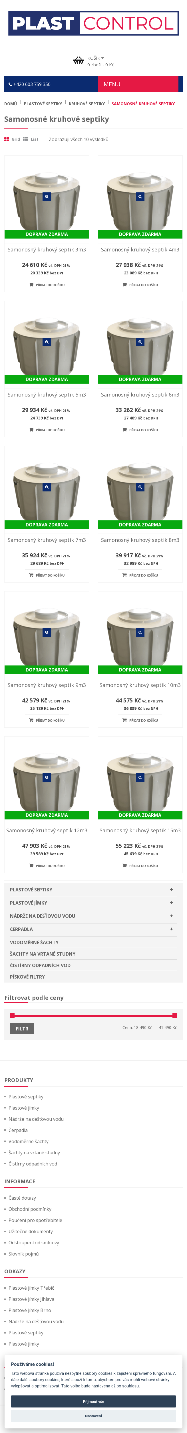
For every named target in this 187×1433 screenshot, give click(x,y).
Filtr (22, 1029)
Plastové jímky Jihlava (31, 1299)
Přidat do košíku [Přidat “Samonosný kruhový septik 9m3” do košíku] (50, 721)
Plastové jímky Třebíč (31, 1288)
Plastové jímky (28, 903)
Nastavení (93, 1416)
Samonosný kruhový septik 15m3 (140, 830)
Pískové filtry (27, 977)
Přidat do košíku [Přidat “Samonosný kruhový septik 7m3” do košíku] (50, 575)
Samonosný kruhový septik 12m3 (46, 830)
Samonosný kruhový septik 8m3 (140, 539)
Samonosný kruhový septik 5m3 (47, 394)
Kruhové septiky (87, 103)
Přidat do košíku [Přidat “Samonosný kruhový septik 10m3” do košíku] (143, 721)
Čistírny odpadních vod (40, 965)
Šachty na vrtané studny (42, 954)
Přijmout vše (93, 1401)
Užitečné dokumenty (31, 1231)
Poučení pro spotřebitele (35, 1220)
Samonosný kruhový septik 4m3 (140, 249)
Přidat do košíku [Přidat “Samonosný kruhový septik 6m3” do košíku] (143, 430)
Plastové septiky (43, 103)
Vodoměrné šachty (34, 942)
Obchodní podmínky (30, 1209)
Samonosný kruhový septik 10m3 (140, 685)
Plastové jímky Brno (30, 1310)
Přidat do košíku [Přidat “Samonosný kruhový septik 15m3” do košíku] (143, 866)
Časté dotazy (22, 1198)
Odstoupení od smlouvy (34, 1242)
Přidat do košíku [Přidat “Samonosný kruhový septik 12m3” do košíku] (50, 866)
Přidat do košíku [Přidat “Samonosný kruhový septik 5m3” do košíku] (50, 430)
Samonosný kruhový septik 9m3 (47, 685)
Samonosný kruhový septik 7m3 (47, 539)
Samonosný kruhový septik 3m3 (47, 249)
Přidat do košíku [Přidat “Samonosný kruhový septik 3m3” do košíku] (50, 285)
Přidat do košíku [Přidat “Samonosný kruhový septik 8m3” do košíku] (143, 575)
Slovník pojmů (24, 1254)
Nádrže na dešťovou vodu (42, 916)
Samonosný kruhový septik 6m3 (140, 394)
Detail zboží (47, 196)
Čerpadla (21, 929)
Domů (10, 103)
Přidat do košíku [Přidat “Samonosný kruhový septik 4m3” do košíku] (143, 285)
